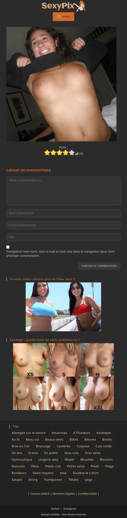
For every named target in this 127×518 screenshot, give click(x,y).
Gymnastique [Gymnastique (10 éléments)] (22, 459)
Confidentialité (87, 493)
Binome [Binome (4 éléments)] (90, 439)
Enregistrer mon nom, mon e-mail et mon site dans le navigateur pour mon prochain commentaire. (60, 253)
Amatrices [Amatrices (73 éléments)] (59, 433)
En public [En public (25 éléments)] (51, 453)
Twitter (55, 508)
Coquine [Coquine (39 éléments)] (83, 446)
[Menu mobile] (63, 16)
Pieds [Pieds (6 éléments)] (95, 466)
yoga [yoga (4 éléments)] (88, 479)
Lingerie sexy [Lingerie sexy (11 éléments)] (48, 459)
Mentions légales (64, 493)
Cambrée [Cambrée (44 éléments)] (64, 446)
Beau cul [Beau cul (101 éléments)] (32, 439)
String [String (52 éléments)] (33, 479)
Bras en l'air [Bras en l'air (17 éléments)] (21, 446)
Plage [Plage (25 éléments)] (109, 466)
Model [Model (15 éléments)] (69, 459)
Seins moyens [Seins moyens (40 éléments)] (43, 473)
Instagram (70, 508)
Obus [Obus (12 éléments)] (35, 466)
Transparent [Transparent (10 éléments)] (53, 479)
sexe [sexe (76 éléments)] (63, 473)
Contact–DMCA (39, 493)
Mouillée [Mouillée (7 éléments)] (87, 459)
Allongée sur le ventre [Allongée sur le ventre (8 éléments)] (28, 433)
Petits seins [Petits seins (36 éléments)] (76, 466)
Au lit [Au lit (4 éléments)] (16, 439)
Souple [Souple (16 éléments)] (17, 479)
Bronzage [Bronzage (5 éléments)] (43, 446)
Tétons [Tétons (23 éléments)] (73, 479)
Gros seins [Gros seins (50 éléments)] (93, 453)
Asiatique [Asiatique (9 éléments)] (103, 433)
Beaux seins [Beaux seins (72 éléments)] (54, 439)
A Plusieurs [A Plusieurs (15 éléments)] (81, 433)
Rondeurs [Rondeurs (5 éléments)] (19, 473)
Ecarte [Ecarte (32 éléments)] (33, 453)
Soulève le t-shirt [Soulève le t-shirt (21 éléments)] (86, 473)
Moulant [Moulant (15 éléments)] (106, 459)
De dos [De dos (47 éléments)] (17, 453)
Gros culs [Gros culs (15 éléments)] (71, 453)
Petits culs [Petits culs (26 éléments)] (53, 466)
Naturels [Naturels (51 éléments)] (18, 466)
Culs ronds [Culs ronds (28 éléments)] (104, 446)
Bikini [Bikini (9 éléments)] (74, 439)
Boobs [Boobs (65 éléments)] (107, 439)
